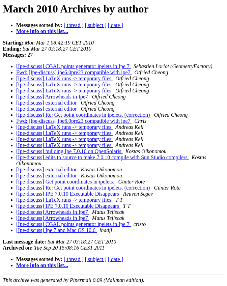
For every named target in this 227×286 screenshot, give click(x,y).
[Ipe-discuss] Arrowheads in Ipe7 (52, 96)
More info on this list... (42, 31)
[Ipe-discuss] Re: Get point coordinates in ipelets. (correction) (83, 115)
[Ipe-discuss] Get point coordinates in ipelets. (66, 181)
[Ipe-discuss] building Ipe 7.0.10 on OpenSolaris (69, 151)
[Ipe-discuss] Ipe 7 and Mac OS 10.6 (56, 230)
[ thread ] (74, 25)
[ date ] (115, 25)
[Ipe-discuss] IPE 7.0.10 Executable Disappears (68, 194)
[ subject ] (96, 25)
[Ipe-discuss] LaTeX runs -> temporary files (64, 78)
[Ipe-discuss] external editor (47, 103)
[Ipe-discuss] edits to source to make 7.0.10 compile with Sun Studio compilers (102, 157)
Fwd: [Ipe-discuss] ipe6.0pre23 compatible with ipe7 (74, 72)
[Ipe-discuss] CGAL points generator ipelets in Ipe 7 (73, 66)
